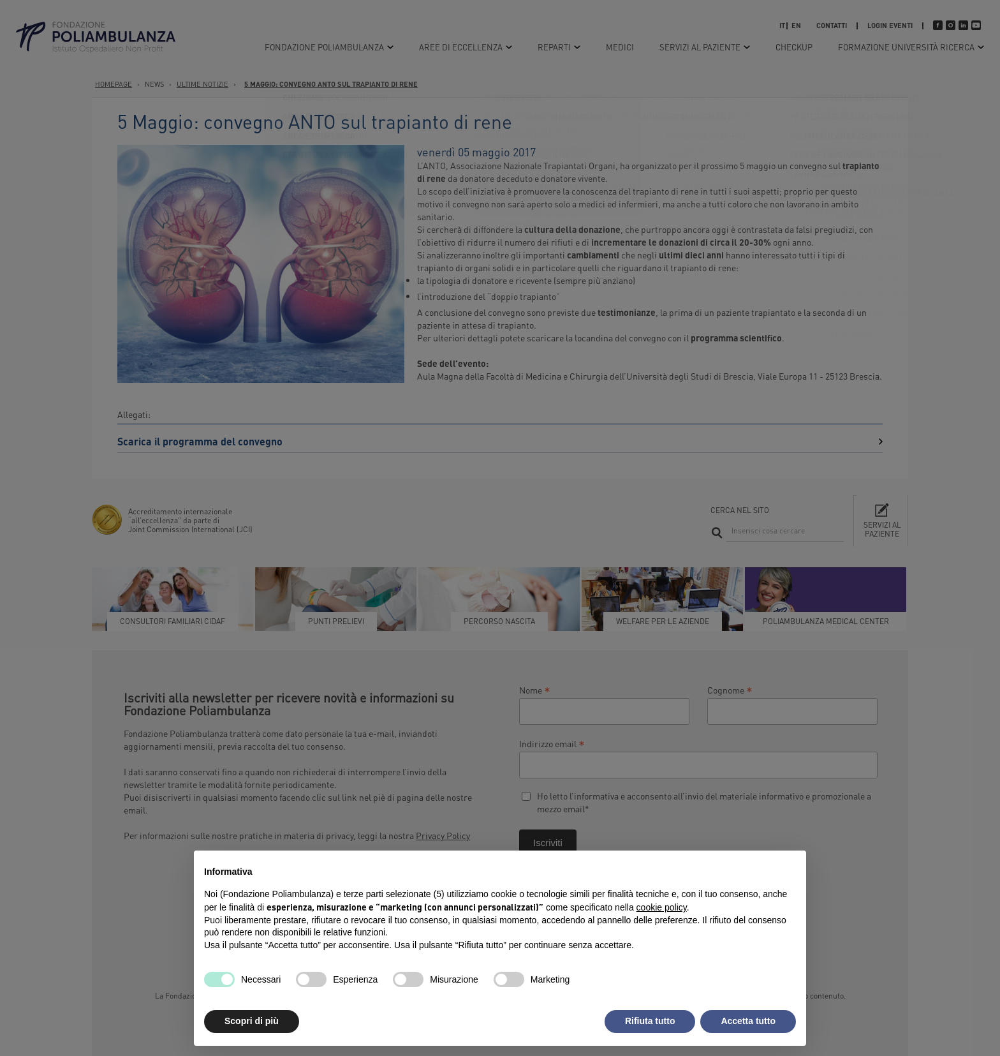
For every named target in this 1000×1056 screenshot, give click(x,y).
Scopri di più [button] (251, 1021)
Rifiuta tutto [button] (650, 1021)
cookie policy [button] (661, 907)
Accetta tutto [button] (748, 1021)
